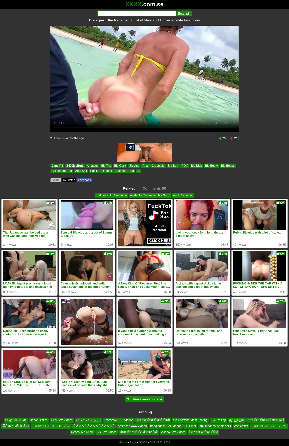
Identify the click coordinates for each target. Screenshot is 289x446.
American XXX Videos (132, 426)
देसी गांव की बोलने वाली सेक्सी (153, 420)
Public (94, 171)
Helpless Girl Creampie (111, 195)
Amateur (92, 165)
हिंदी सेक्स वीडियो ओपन (15, 426)
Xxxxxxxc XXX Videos (118, 420)
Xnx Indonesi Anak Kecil (215, 426)
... (138, 171)
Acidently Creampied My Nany (150, 195)
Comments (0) (154, 188)
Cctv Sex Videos (61, 420)
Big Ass (134, 165)
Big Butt (173, 165)
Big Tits (106, 165)
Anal (145, 165)
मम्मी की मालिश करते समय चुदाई (266, 420)
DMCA (143, 442)
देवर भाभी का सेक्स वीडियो (203, 432)
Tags (133, 442)
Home (123, 442)
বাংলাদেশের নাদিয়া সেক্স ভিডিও (51, 426)
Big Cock (120, 165)
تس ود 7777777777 (88, 420)
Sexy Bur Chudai (16, 420)
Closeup (121, 171)
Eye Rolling (218, 420)
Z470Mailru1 (74, 165)
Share (56, 180)
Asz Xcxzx (241, 426)
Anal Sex (81, 171)
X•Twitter (69, 180)
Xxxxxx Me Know (82, 432)
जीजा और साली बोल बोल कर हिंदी (139, 432)
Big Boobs (228, 165)
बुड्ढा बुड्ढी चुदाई (237, 420)
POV (185, 165)
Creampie (158, 165)
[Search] (136, 13)
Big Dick (196, 165)
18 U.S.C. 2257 (160, 442)
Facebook (84, 180)
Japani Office (39, 420)
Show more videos (144, 399)
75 (222, 138)
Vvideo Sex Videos (173, 432)
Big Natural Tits (62, 171)
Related (129, 188)
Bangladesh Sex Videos (165, 426)
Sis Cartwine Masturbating (190, 420)
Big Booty (211, 165)
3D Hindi (190, 426)
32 (233, 138)
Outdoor (107, 171)
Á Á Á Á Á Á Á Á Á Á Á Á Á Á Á (94, 426)
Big (132, 171)
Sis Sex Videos (106, 432)
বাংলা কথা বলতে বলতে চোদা (269, 426)
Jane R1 (57, 165)
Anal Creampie (183, 195)
